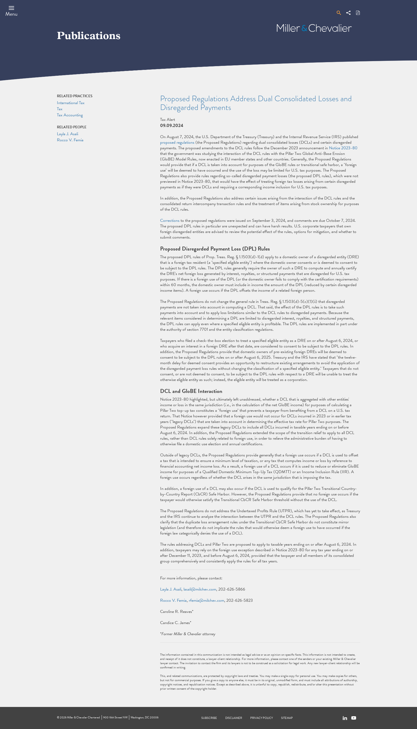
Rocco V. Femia (173, 600)
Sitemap (287, 718)
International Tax (71, 103)
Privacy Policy (261, 718)
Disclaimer (233, 718)
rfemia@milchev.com (206, 600)
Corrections (170, 220)
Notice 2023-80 (343, 148)
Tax (59, 109)
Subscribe (209, 718)
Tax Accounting (70, 115)
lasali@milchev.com (200, 589)
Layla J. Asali (170, 589)
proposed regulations (177, 142)
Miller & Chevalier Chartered (83, 717)
